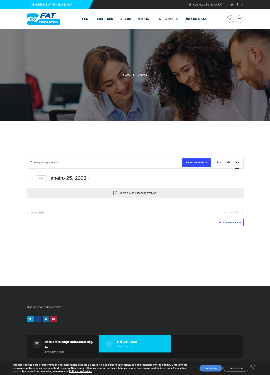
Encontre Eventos (197, 163)
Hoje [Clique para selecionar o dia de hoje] (41, 179)
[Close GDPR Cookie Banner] (253, 368)
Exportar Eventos (230, 223)
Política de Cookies (80, 371)
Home (127, 75)
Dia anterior (36, 213)
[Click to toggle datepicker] (69, 179)
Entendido (210, 368)
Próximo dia (233, 213)
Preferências (235, 368)
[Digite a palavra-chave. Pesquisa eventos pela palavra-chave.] (104, 163)
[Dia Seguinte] (32, 179)
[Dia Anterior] (28, 179)
